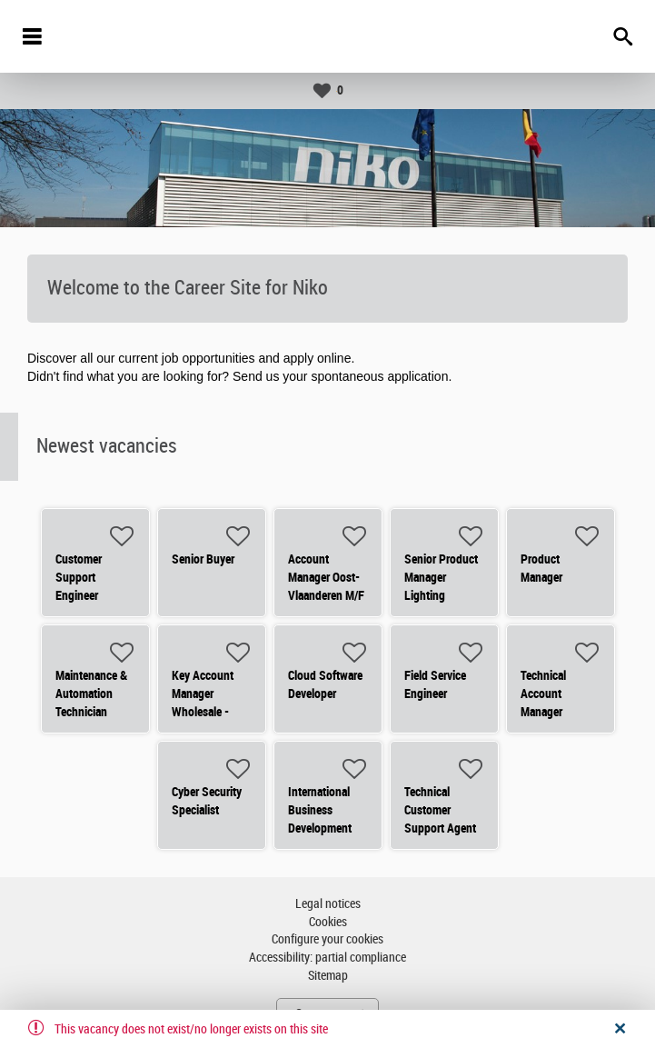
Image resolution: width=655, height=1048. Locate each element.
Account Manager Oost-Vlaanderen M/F (326, 577)
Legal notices (328, 904)
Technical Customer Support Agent (440, 809)
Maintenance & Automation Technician (91, 693)
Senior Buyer (203, 559)
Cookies (328, 922)
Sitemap (328, 975)
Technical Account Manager (543, 693)
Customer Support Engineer (78, 577)
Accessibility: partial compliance (327, 957)
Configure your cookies (327, 939)
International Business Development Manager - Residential (320, 828)
